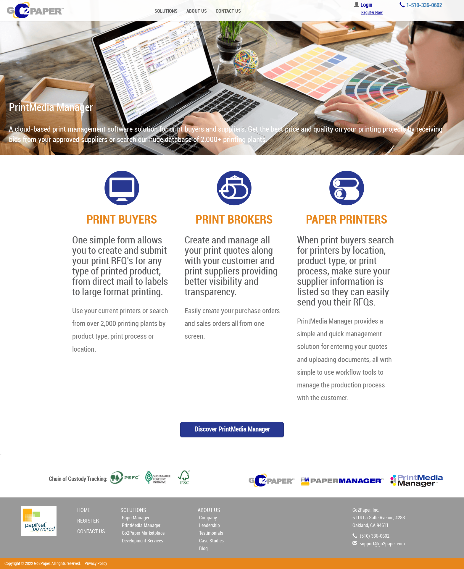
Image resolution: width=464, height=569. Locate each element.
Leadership (209, 525)
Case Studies (211, 541)
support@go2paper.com (382, 544)
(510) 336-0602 (374, 536)
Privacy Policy (96, 563)
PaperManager (135, 517)
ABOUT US (196, 11)
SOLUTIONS (166, 11)
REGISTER (88, 521)
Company (208, 517)
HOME (83, 510)
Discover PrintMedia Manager (232, 429)
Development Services (142, 541)
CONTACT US (228, 11)
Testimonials (211, 533)
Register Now (372, 12)
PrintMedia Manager (141, 525)
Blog (203, 548)
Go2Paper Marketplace (143, 533)
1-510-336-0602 (424, 5)
